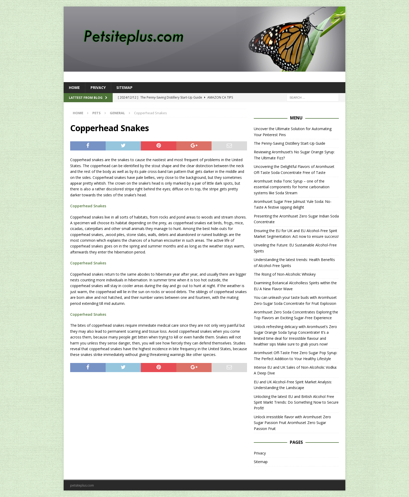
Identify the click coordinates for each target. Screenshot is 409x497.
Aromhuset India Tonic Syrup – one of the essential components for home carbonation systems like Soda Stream (291, 187)
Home (74, 87)
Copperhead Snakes (88, 205)
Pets (96, 113)
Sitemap (124, 87)
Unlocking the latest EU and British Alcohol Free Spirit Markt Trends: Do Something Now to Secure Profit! (296, 402)
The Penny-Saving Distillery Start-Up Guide (289, 143)
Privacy (98, 87)
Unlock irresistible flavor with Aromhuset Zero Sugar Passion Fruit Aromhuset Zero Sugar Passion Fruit (292, 422)
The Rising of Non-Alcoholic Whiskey (285, 274)
